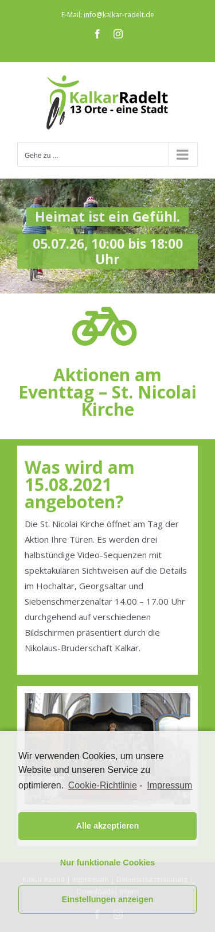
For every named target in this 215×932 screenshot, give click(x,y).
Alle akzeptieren (107, 825)
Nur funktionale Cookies (107, 862)
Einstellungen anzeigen (108, 899)
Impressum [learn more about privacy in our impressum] (169, 785)
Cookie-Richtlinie (102, 785)
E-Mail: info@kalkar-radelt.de (107, 15)
